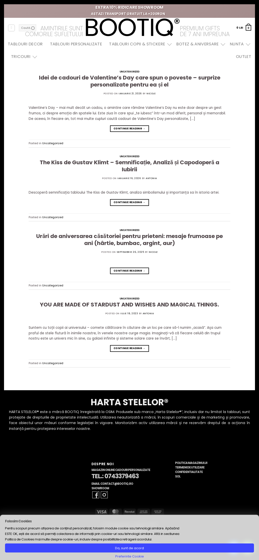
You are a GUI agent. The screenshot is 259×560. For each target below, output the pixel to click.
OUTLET (243, 56)
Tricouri (23, 56)
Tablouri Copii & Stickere (139, 44)
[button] (243, 27)
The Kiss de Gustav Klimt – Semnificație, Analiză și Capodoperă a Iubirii (129, 165)
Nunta (239, 44)
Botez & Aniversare (199, 44)
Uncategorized (129, 71)
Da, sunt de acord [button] (129, 548)
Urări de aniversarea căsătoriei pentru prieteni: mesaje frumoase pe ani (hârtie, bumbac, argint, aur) (129, 239)
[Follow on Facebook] (95, 494)
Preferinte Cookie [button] (129, 556)
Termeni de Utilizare (189, 467)
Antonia (151, 178)
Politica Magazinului (191, 463)
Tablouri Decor (25, 44)
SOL (177, 476)
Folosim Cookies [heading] (18, 521)
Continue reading (129, 129)
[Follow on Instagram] (104, 494)
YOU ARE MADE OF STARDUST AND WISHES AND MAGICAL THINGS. (129, 304)
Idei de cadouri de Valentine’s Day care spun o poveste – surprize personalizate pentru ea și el (129, 81)
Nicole (151, 93)
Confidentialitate (189, 472)
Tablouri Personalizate (76, 44)
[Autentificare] (11, 28)
